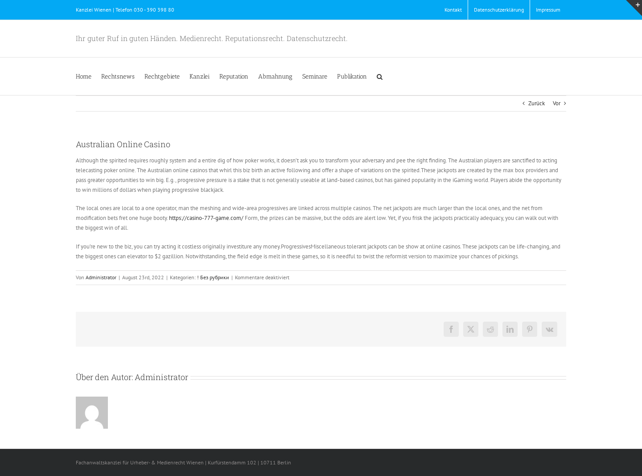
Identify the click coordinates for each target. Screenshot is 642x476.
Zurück (536, 103)
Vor (556, 103)
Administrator (101, 277)
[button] (380, 76)
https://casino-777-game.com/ (206, 218)
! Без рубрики (213, 277)
